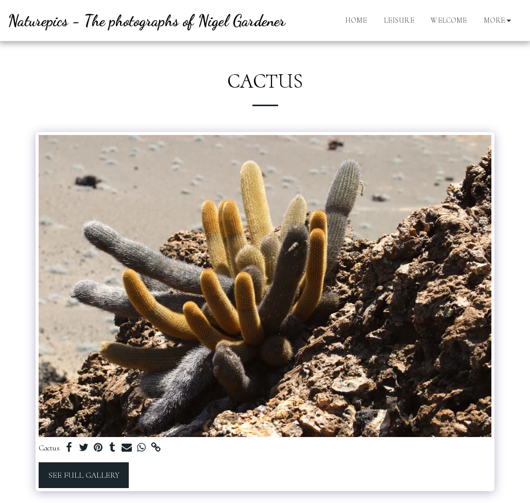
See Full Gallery (83, 475)
